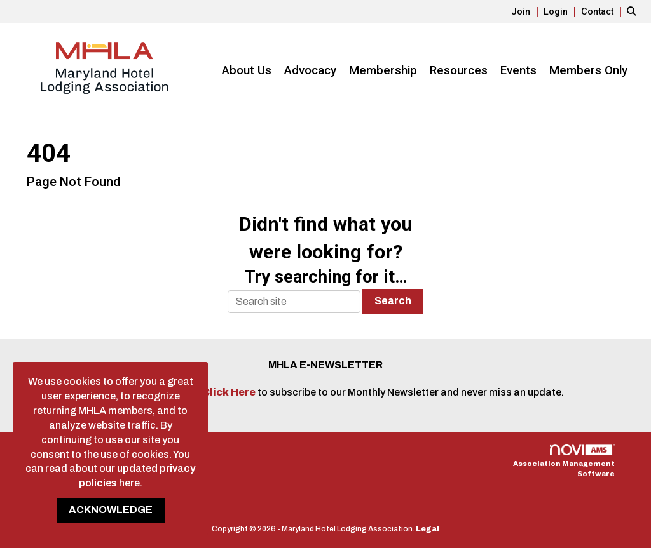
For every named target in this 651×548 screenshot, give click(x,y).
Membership (383, 70)
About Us (246, 70)
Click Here (229, 392)
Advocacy (310, 70)
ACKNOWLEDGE (111, 509)
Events (518, 70)
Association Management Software (564, 461)
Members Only (588, 70)
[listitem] (526, 11)
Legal (427, 529)
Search (392, 300)
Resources (459, 70)
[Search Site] (634, 11)
